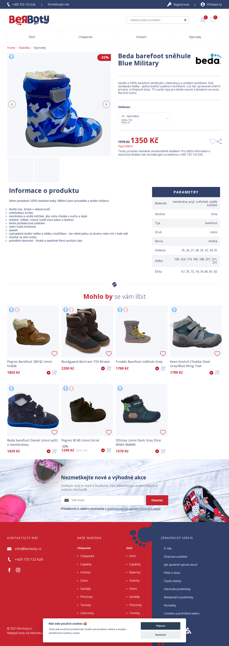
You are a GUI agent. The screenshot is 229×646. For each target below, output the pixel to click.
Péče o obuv (172, 573)
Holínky (85, 572)
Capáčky (86, 564)
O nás (168, 548)
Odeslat (157, 500)
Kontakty (170, 605)
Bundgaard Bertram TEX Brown (85, 362)
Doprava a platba (175, 557)
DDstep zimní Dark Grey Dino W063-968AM (138, 442)
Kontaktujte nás (58, 4)
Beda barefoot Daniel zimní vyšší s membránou (32, 442)
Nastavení (160, 634)
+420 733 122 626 (23, 4)
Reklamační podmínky (178, 597)
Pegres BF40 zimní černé (80, 440)
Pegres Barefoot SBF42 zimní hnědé (29, 364)
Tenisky (85, 605)
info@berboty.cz (28, 549)
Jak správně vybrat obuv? (181, 565)
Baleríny (134, 572)
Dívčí (129, 548)
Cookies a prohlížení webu (181, 613)
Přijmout (160, 625)
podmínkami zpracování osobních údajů (133, 509)
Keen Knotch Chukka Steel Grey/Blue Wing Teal (190, 364)
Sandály (85, 589)
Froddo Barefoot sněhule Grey (139, 362)
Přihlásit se (214, 4)
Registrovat (181, 4)
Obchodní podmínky (177, 589)
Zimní (84, 581)
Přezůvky (86, 597)
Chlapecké (84, 548)
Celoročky (87, 613)
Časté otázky (172, 581)
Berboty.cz (25, 628)
